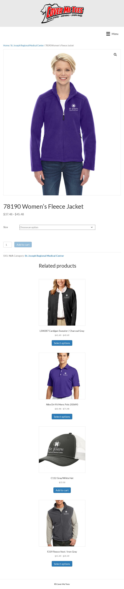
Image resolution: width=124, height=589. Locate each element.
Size (5, 227)
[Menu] (112, 33)
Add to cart (23, 244)
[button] (115, 55)
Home (6, 45)
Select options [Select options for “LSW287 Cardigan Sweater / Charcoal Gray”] (62, 343)
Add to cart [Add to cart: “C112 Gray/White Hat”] (62, 490)
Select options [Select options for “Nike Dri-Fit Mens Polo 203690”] (62, 416)
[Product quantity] (7, 245)
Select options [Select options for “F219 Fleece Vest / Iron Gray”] (62, 563)
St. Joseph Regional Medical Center (27, 45)
